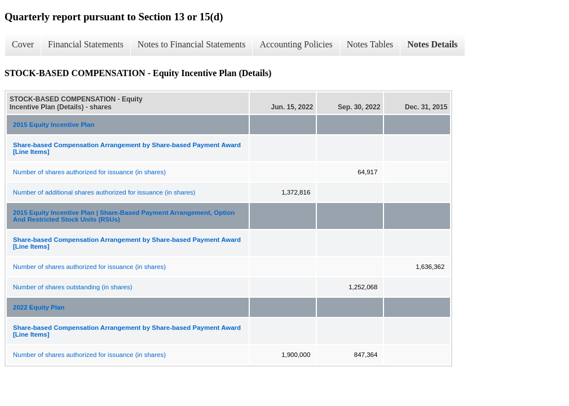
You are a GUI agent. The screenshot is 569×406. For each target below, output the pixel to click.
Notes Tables (370, 44)
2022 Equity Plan (38, 307)
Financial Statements (85, 44)
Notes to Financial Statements (192, 44)
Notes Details (432, 44)
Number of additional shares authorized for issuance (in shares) (104, 192)
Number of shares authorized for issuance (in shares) (89, 172)
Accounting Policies (295, 44)
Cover (23, 44)
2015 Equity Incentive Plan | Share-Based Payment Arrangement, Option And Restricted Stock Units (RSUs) (124, 216)
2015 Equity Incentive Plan (53, 124)
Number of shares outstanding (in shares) (73, 287)
